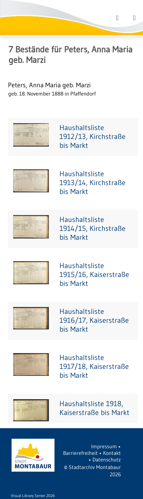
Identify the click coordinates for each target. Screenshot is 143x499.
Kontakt (112, 453)
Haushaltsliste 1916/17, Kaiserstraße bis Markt (94, 320)
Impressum (104, 446)
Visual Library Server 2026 (33, 495)
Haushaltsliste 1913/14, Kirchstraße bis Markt (92, 182)
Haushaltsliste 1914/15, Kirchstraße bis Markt (92, 228)
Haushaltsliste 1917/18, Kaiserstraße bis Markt (94, 366)
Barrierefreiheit (80, 453)
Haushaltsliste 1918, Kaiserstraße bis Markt (94, 408)
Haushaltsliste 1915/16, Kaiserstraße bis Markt (94, 274)
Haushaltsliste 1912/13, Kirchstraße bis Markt (92, 136)
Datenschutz (106, 459)
